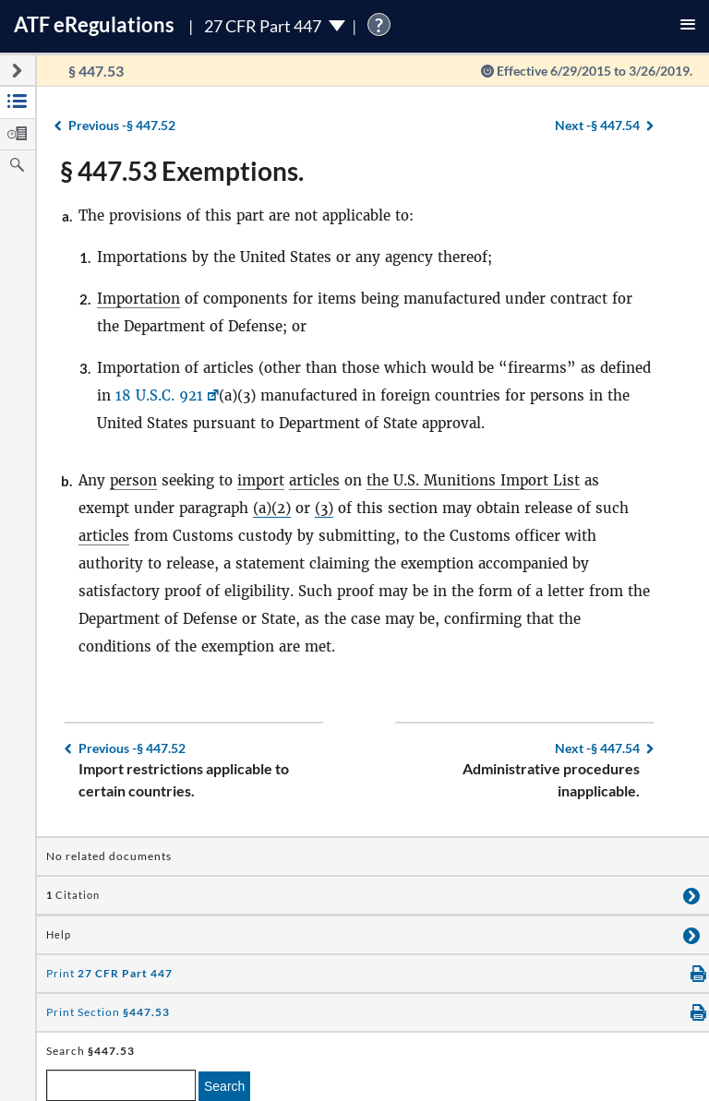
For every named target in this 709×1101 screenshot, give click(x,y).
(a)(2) (272, 508)
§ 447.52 (121, 125)
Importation (138, 298)
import (260, 480)
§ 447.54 (597, 125)
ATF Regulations (94, 24)
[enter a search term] (121, 1085)
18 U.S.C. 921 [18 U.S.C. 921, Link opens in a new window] (159, 395)
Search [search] (224, 1086)
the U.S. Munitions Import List (473, 480)
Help (58, 934)
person (133, 480)
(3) (324, 508)
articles (314, 480)
